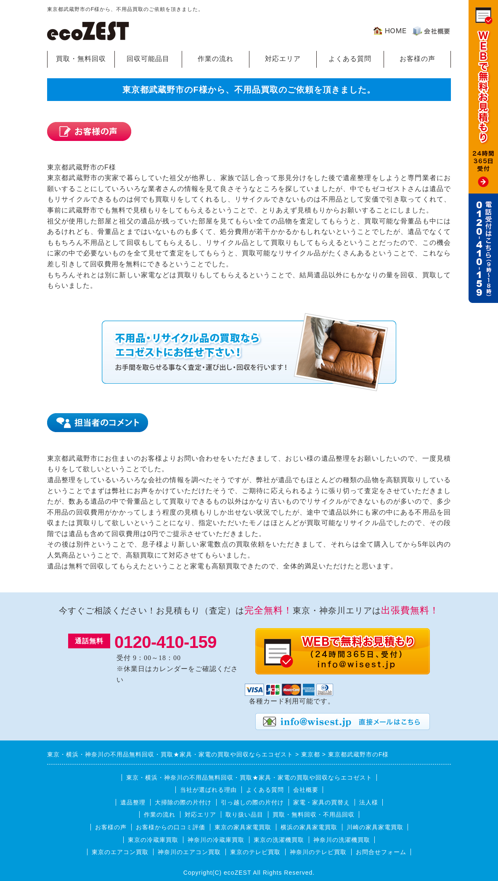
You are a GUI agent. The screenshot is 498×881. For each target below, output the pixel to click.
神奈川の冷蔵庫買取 (216, 839)
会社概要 (305, 789)
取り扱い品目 (244, 814)
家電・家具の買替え (321, 802)
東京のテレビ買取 (255, 852)
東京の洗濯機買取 (279, 839)
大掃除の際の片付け (183, 802)
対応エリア (283, 58)
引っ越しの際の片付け (252, 802)
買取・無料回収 (81, 58)
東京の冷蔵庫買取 (153, 839)
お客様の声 (417, 58)
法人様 (368, 802)
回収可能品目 (148, 58)
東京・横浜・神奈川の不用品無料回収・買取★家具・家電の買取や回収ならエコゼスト (249, 777)
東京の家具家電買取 (243, 827)
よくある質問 (349, 58)
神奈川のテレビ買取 (318, 852)
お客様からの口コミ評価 (170, 827)
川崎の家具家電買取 (375, 827)
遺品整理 (133, 802)
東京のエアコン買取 (120, 852)
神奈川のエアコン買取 (189, 852)
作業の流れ (215, 58)
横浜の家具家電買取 (309, 827)
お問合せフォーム (381, 852)
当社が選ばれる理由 (208, 789)
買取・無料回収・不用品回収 (314, 814)
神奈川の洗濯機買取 (341, 839)
